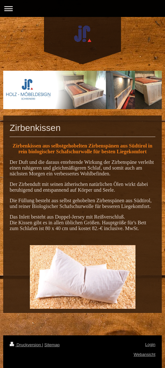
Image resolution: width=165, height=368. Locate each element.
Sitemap (52, 344)
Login (150, 344)
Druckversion (26, 344)
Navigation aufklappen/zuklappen (82, 8)
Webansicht (144, 354)
